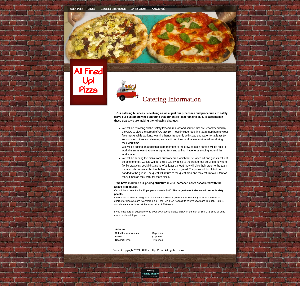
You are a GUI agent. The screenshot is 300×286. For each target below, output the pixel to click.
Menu (91, 8)
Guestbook (158, 8)
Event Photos (139, 8)
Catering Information (113, 8)
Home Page (76, 8)
